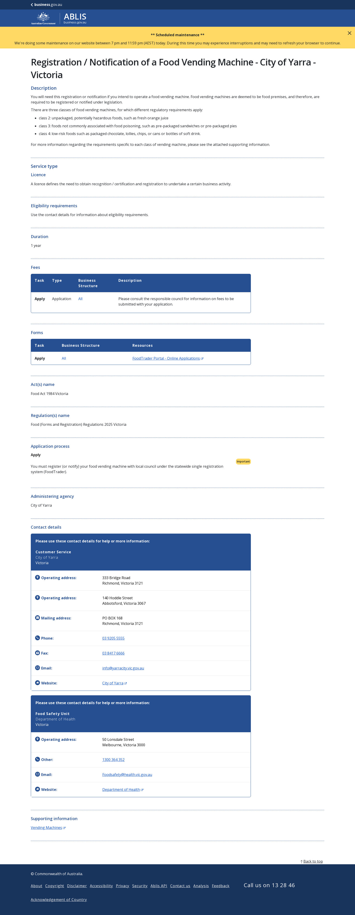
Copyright (54, 893)
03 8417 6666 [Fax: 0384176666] (113, 653)
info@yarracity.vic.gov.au (123, 668)
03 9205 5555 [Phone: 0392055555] (113, 638)
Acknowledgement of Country (59, 906)
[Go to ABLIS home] (58, 18)
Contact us (180, 893)
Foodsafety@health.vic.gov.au (127, 774)
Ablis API (159, 893)
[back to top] (177, 869)
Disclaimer (77, 893)
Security (140, 893)
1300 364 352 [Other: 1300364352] (113, 759)
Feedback (221, 893)
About (36, 893)
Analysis (201, 893)
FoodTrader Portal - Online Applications (167, 358)
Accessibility (101, 893)
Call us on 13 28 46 (269, 892)
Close (349, 33)
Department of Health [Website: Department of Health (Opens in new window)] (122, 789)
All (80, 298)
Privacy (123, 893)
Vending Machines (48, 827)
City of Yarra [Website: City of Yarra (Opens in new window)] (114, 683)
